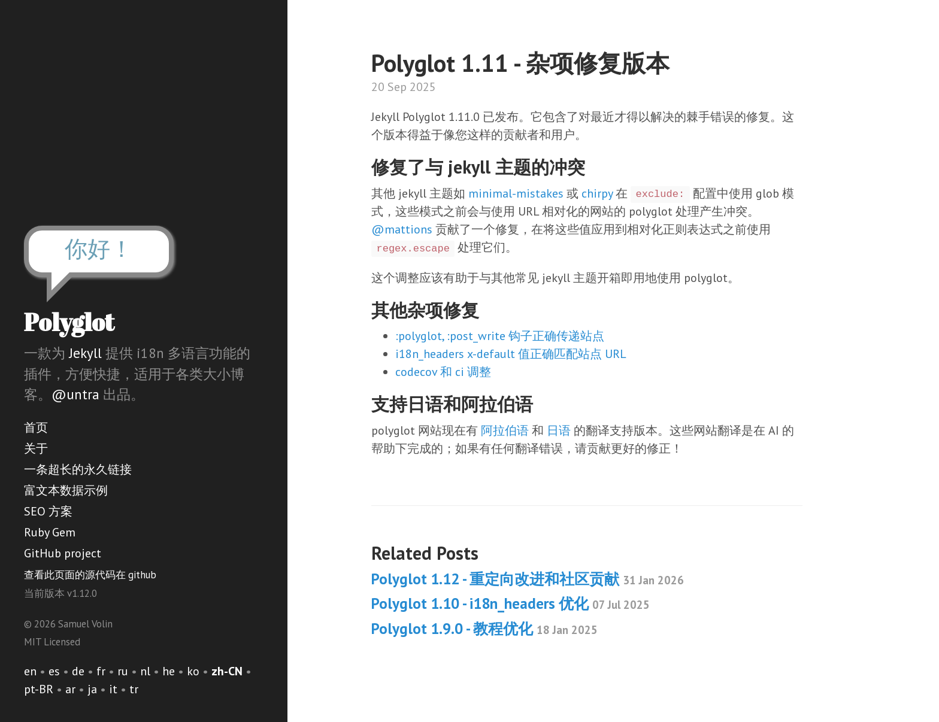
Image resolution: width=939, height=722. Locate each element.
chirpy (597, 193)
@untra (75, 394)
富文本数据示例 (66, 490)
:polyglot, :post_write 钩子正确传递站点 (499, 336)
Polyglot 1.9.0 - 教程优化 (484, 628)
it (113, 689)
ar (70, 689)
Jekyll (85, 353)
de (78, 671)
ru (122, 671)
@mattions (401, 229)
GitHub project (62, 553)
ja (92, 689)
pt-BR (38, 689)
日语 (559, 430)
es (54, 671)
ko (193, 671)
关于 (36, 448)
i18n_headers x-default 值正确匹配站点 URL (510, 354)
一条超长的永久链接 (78, 469)
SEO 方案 (48, 511)
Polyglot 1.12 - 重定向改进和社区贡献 (527, 578)
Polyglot (69, 322)
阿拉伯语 (505, 430)
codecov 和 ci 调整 (443, 372)
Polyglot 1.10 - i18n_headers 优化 (510, 603)
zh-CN (227, 671)
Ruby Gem (49, 532)
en (30, 671)
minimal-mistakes (516, 193)
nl (145, 671)
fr (100, 671)
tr (133, 689)
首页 (36, 427)
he (168, 671)
